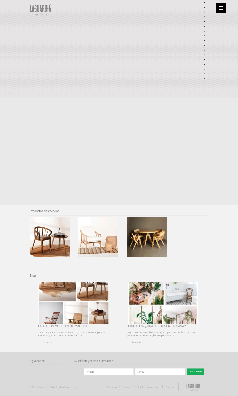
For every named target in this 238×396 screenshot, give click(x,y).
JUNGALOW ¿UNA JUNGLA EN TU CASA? (156, 326)
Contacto (127, 386)
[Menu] (221, 8)
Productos (112, 386)
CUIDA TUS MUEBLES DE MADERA (63, 326)
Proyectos (169, 386)
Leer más (47, 342)
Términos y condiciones (148, 386)
